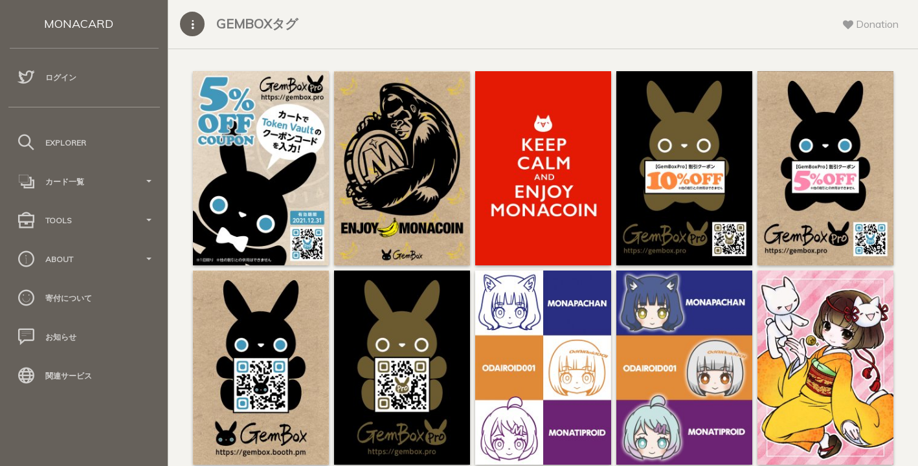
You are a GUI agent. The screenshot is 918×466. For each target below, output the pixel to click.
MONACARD (78, 23)
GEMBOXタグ (257, 24)
